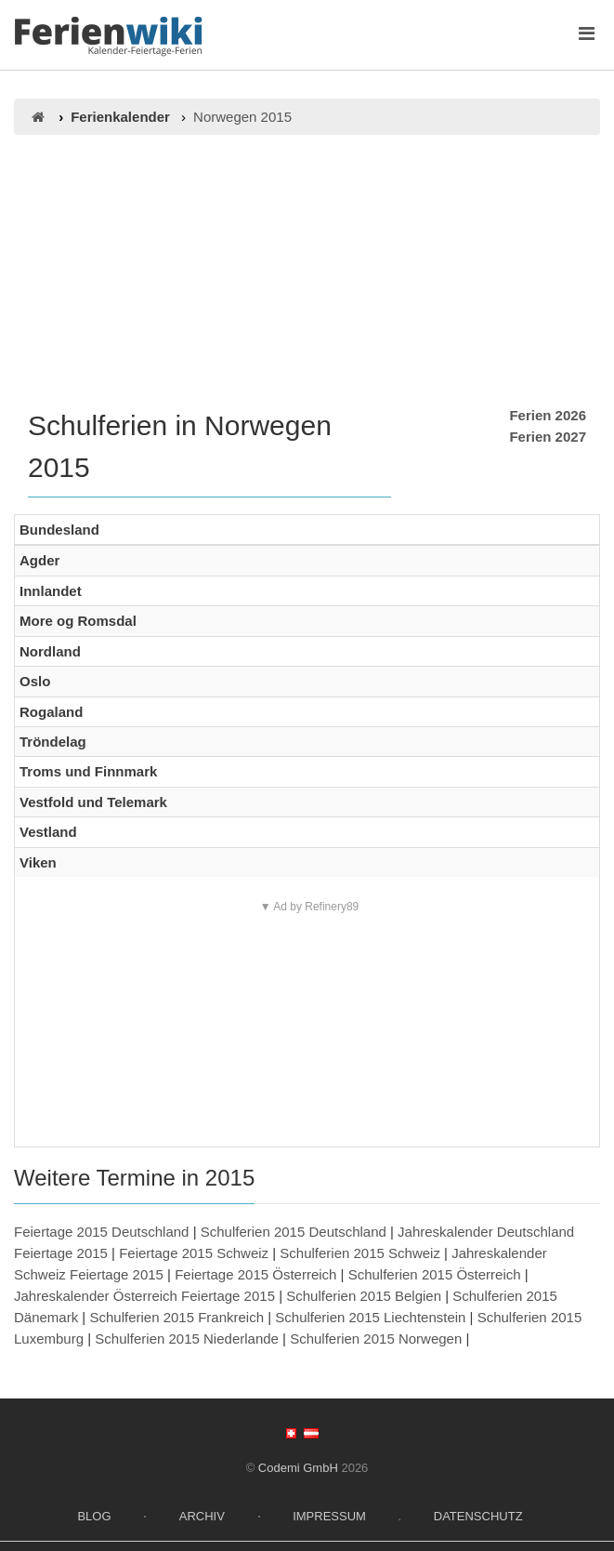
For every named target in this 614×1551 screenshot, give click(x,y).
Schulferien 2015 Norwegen (376, 1338)
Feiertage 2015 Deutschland (101, 1231)
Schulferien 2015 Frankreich (176, 1317)
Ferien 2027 (547, 436)
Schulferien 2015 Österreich (434, 1274)
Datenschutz (478, 1516)
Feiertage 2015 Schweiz (193, 1253)
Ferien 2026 (547, 415)
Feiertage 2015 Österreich (255, 1274)
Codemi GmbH (298, 1468)
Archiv (202, 1516)
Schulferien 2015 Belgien (363, 1296)
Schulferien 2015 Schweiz (360, 1253)
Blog (94, 1516)
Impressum (329, 1516)
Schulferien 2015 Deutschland (293, 1231)
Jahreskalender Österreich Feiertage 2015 (144, 1296)
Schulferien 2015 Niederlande (187, 1338)
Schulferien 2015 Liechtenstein (370, 1317)
